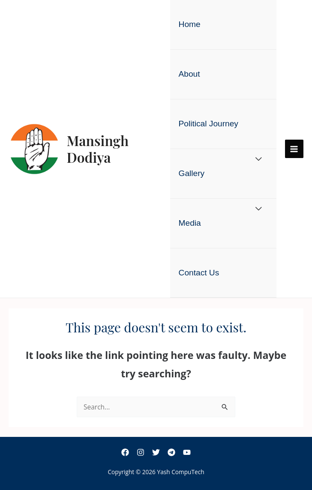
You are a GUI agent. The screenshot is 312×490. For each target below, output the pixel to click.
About (189, 73)
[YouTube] (187, 452)
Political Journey (208, 123)
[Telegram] (171, 452)
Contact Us (199, 272)
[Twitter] (156, 452)
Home (190, 24)
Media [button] (190, 222)
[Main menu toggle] (294, 149)
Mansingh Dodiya (98, 148)
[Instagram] (140, 452)
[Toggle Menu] (258, 159)
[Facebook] (125, 452)
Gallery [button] (192, 173)
